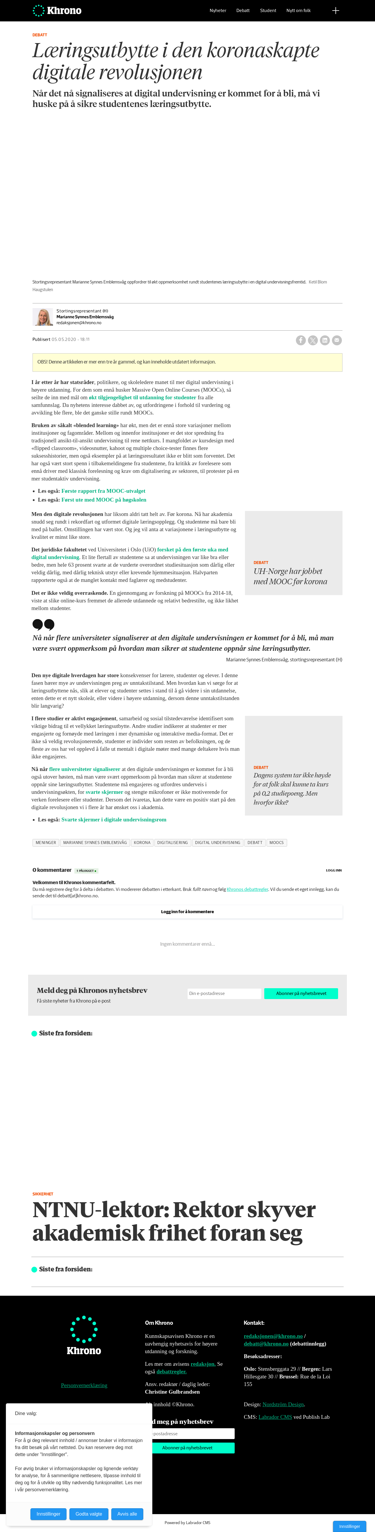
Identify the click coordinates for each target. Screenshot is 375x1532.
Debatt (243, 13)
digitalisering (172, 843)
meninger (46, 843)
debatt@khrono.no (266, 1344)
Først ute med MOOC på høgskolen (104, 500)
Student (268, 13)
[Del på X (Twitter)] (313, 340)
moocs (277, 843)
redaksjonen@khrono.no (273, 1336)
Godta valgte (89, 1513)
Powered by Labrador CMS (187, 1523)
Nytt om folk (299, 13)
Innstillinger (349, 1526)
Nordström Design (283, 1404)
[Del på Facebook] (301, 340)
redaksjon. (203, 1364)
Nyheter (218, 13)
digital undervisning (218, 843)
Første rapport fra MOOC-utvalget (104, 491)
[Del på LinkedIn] (325, 340)
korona (142, 843)
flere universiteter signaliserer (84, 769)
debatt (255, 843)
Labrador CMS (275, 1417)
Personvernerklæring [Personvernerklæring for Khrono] (84, 1385)
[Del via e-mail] (337, 340)
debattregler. (171, 1371)
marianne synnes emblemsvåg (95, 843)
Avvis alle (127, 1513)
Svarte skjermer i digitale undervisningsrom (114, 819)
